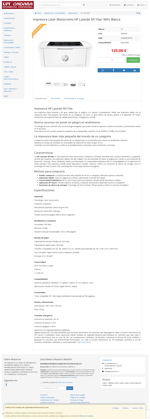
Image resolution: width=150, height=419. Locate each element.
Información (55, 98)
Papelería (7, 84)
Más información (84, 342)
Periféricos (8, 62)
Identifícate (115, 5)
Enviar (70, 388)
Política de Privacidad (71, 377)
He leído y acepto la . (58, 382)
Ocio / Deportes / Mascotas (11, 90)
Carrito (141, 5)
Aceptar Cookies (137, 408)
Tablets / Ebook (10, 67)
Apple (6, 96)
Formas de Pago (76, 400)
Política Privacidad (47, 397)
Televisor (7, 35)
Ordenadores (9, 13)
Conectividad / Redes (12, 47)
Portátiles (7, 23)
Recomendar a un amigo (74, 98)
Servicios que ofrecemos (80, 402)
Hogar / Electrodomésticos (11, 77)
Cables (6, 57)
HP (122, 29)
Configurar (115, 408)
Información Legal (77, 395)
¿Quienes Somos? (47, 402)
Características (41, 98)
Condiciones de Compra (49, 400)
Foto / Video (8, 72)
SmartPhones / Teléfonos (10, 29)
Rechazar (126, 408)
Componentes (9, 18)
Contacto (128, 5)
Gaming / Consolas (11, 52)
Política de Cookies (85, 416)
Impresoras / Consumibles (9, 41)
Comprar (133, 60)
